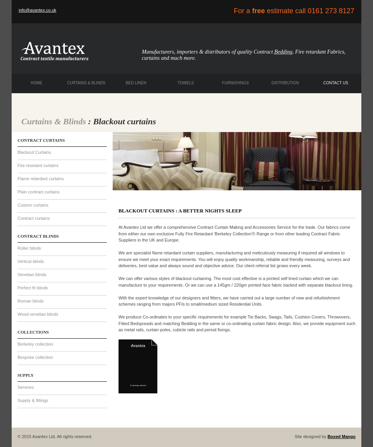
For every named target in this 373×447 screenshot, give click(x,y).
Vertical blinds (30, 261)
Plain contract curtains (38, 192)
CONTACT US (335, 83)
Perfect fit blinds (32, 287)
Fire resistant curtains (37, 165)
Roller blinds (29, 248)
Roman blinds (30, 301)
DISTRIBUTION (285, 83)
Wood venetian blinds (37, 314)
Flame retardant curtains (40, 178)
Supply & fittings (32, 400)
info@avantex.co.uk (37, 10)
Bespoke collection (35, 357)
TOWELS (186, 83)
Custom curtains (32, 205)
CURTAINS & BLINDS (86, 83)
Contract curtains (33, 218)
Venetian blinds (32, 274)
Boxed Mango (342, 436)
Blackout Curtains (34, 152)
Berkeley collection (35, 344)
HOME (36, 83)
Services (25, 387)
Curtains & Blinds (53, 121)
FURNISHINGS (235, 83)
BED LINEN (136, 83)
